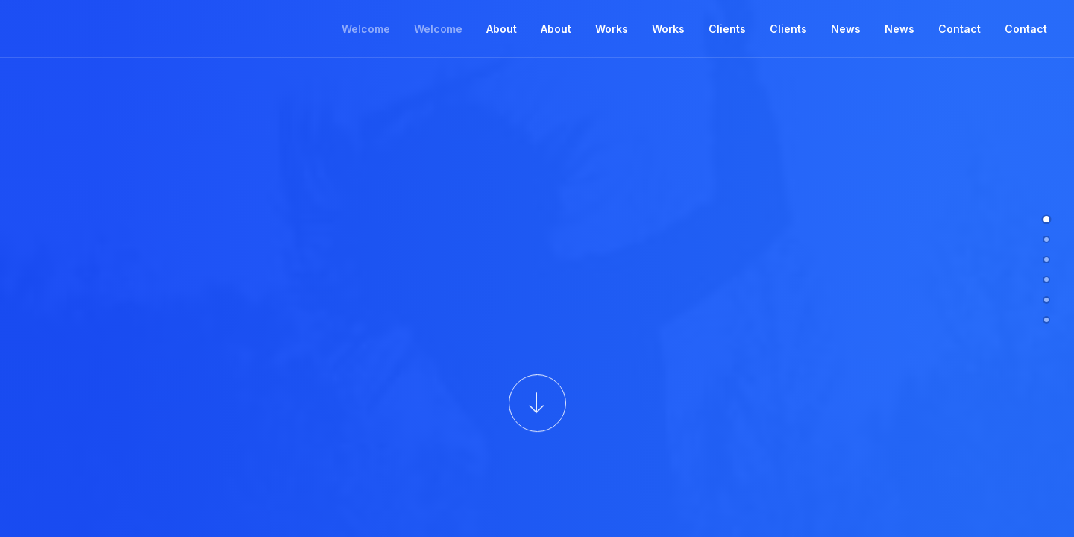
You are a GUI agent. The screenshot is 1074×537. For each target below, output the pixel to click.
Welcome (366, 28)
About (501, 28)
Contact (959, 28)
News (846, 28)
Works (611, 28)
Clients (727, 28)
